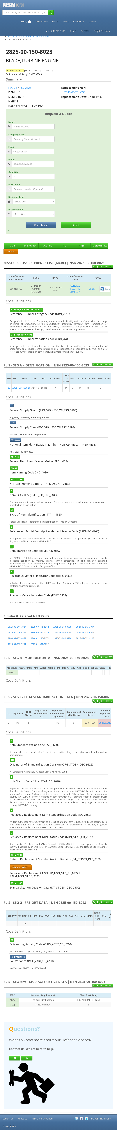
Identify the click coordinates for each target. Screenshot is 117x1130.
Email (11, 147)
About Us (22, 1118)
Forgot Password (101, 31)
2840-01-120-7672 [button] (40, 638)
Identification (29, 245)
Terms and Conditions (42, 1118)
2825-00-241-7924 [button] (17, 626)
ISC (64, 245)
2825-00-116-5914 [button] (40, 626)
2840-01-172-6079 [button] (17, 638)
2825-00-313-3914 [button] (85, 626)
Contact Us (78, 21)
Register (85, 31)
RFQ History (42, 21)
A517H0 (15, 457)
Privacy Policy (9, 1126)
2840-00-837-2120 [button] (40, 632)
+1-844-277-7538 (55, 31)
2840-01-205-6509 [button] (85, 632)
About (66, 21)
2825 (14, 387)
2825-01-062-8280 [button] (62, 638)
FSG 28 (12, 87)
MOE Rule (47, 245)
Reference (14, 184)
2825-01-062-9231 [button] (17, 644)
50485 (14, 468)
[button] (25, 21)
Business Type (16, 197)
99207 (92, 288)
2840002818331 (107, 722)
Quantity (13, 172)
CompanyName (16, 134)
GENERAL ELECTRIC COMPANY (75, 288)
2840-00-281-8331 (75, 92)
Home (55, 21)
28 (9, 387)
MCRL (12, 245)
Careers (92, 21)
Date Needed (15, 209)
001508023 (24, 387)
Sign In (73, 31)
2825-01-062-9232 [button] (40, 644)
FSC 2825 (25, 87)
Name (11, 122)
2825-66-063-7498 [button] (62, 632)
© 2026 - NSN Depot (101, 1118)
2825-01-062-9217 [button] (85, 638)
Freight (81, 245)
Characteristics (99, 245)
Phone (11, 159)
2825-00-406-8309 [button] (17, 632)
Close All (11, 251)
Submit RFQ (106, 266)
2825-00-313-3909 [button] (62, 626)
